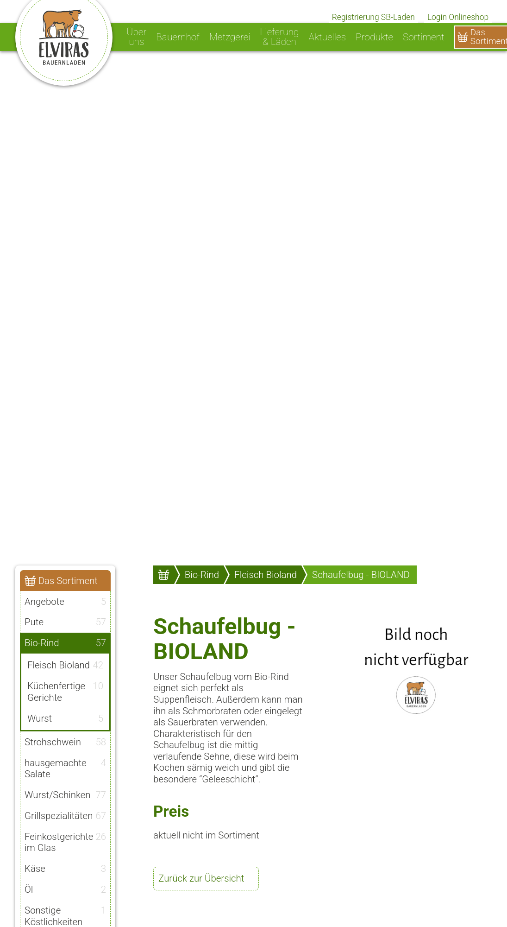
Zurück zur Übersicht (201, 878)
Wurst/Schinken (65, 793)
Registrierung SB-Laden (373, 17)
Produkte (374, 37)
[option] (253, 278)
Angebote (65, 601)
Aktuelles (327, 37)
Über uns (136, 37)
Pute (65, 622)
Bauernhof (178, 37)
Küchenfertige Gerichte (65, 691)
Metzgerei (229, 37)
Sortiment (423, 37)
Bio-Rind (65, 642)
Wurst (65, 717)
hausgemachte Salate (65, 767)
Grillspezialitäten (65, 814)
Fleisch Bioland (65, 665)
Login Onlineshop (457, 17)
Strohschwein (65, 740)
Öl (65, 888)
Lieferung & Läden (279, 37)
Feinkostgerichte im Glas (65, 840)
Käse (65, 867)
